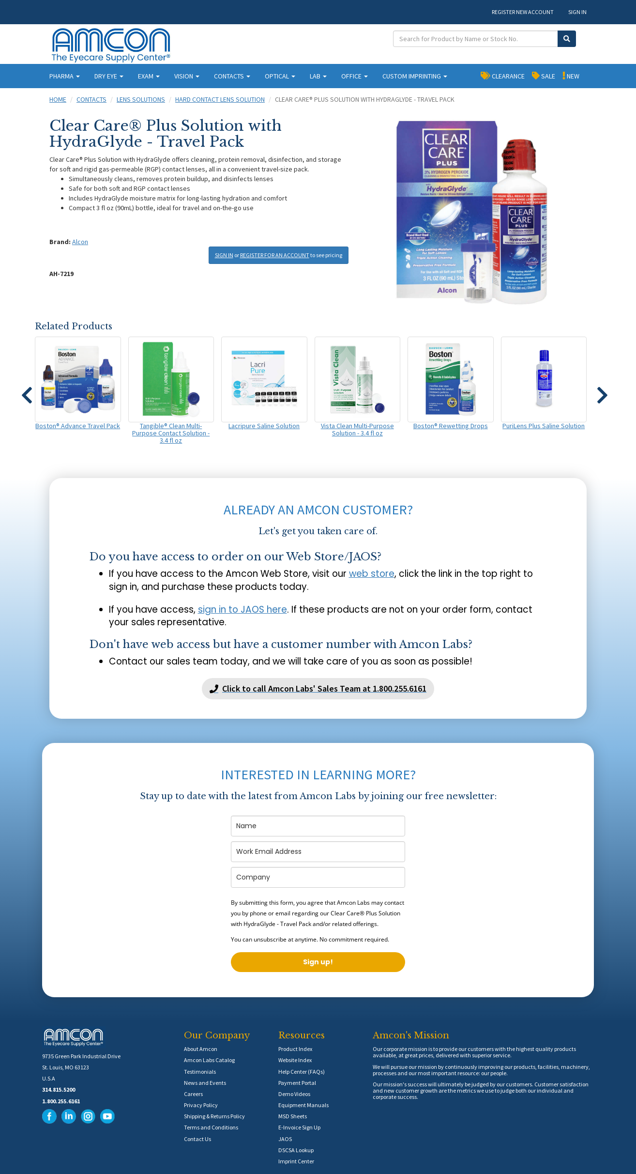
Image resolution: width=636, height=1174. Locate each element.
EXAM (149, 76)
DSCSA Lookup (296, 1150)
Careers (193, 1093)
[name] (318, 826)
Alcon (80, 241)
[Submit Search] (567, 39)
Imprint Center (296, 1161)
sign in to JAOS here (242, 609)
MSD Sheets (292, 1116)
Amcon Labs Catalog (209, 1060)
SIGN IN (577, 11)
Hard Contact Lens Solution (220, 99)
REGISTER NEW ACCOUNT (523, 11)
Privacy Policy (201, 1105)
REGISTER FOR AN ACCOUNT (274, 255)
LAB (318, 76)
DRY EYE (108, 76)
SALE (543, 75)
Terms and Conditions (211, 1127)
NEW (570, 75)
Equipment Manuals (303, 1105)
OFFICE (354, 76)
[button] (26, 391)
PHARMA (64, 76)
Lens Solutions (141, 99)
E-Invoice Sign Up (299, 1127)
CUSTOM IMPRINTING (414, 76)
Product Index (295, 1048)
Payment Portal (297, 1082)
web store (371, 573)
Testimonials (200, 1071)
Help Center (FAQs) (301, 1071)
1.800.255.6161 (61, 1101)
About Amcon (200, 1048)
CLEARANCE (503, 75)
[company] (318, 877)
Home (57, 99)
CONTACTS (232, 76)
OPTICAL (280, 76)
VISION (186, 76)
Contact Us (197, 1139)
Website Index (295, 1060)
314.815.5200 (58, 1089)
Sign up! (318, 962)
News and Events (205, 1082)
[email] (318, 851)
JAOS (285, 1139)
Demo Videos (294, 1093)
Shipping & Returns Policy (214, 1116)
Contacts (91, 99)
